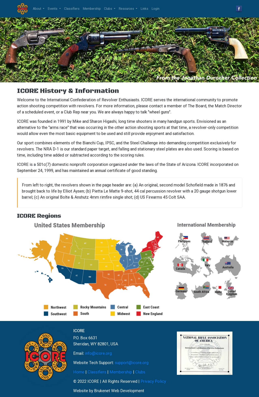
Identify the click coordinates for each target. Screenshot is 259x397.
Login (155, 9)
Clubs (108, 9)
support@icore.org (131, 362)
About (37, 9)
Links (144, 9)
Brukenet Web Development (119, 390)
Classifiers (72, 9)
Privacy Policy (153, 381)
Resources (127, 9)
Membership (92, 9)
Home (78, 372)
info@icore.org (98, 353)
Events (53, 9)
